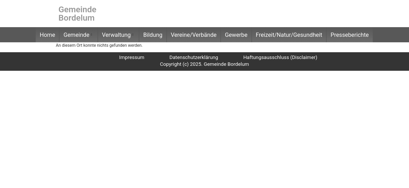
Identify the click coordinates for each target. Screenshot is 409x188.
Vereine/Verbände (194, 35)
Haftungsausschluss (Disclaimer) (280, 57)
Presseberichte (349, 35)
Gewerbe (236, 35)
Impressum (132, 57)
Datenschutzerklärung (194, 57)
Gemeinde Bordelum (77, 13)
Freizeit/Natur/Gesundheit (289, 35)
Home (47, 35)
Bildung (152, 35)
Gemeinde (77, 35)
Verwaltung (118, 35)
